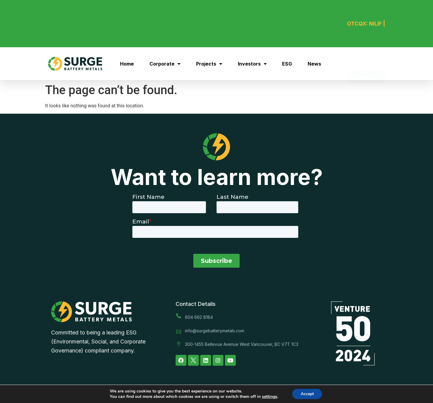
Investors (252, 63)
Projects (209, 63)
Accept (307, 393)
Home (127, 64)
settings (268, 396)
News (314, 64)
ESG (287, 64)
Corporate (164, 63)
